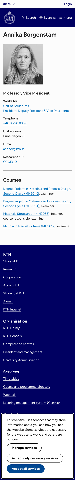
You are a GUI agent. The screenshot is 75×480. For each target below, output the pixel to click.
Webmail (9, 395)
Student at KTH (14, 293)
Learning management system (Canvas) (31, 403)
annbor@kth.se (14, 149)
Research (9, 269)
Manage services (24, 448)
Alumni (8, 301)
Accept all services (26, 469)
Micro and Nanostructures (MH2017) (29, 226)
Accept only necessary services (35, 458)
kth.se (6, 4)
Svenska (50, 18)
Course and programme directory (26, 387)
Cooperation (12, 277)
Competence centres (18, 344)
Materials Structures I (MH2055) (26, 214)
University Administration (21, 360)
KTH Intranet (12, 309)
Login (68, 4)
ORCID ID (10, 162)
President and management (22, 352)
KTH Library (11, 328)
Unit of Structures (16, 106)
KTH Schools (12, 336)
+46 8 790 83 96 (15, 123)
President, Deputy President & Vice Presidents (36, 111)
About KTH (11, 285)
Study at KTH (12, 261)
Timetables (11, 378)
